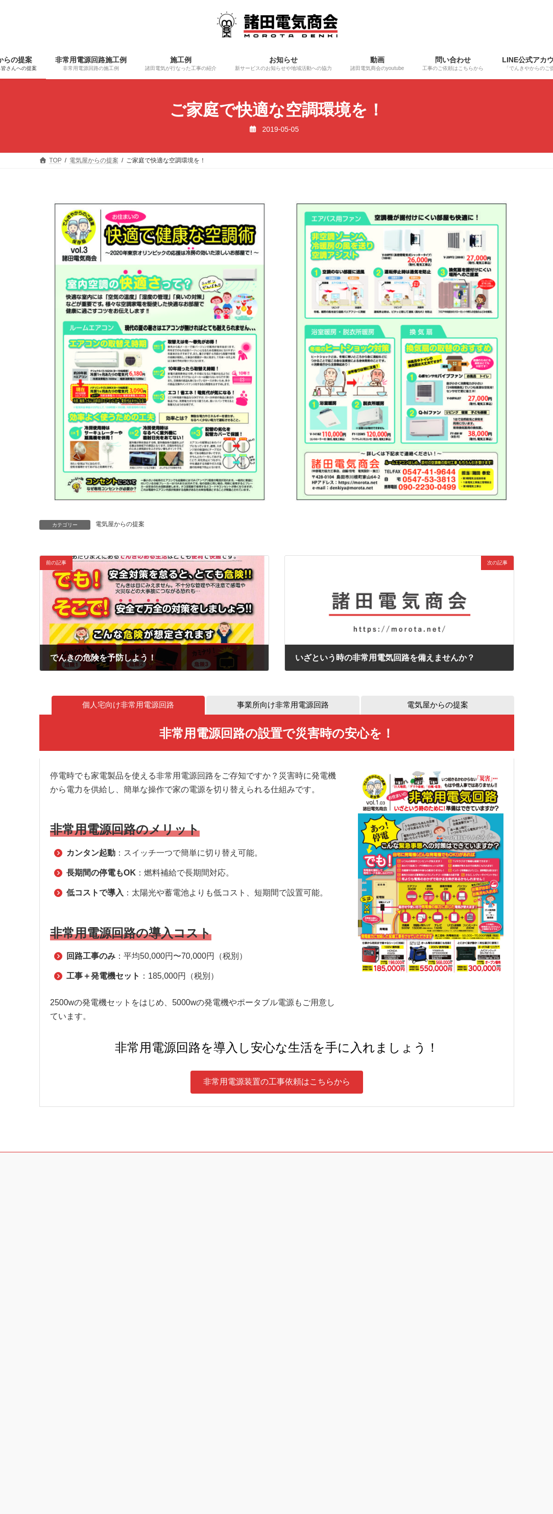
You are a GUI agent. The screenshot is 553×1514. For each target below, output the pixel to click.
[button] (276, 1083)
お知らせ (251, 1162)
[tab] (128, 706)
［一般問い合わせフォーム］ (324, 1312)
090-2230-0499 (100, 1265)
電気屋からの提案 (120, 524)
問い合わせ (332, 1162)
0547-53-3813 (85, 1238)
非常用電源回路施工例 (149, 1162)
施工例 (209, 1162)
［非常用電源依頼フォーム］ (324, 1279)
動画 (290, 1162)
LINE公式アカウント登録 (403, 1162)
